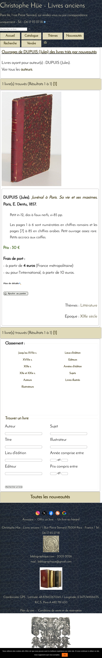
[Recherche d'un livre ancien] (13, 29)
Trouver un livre (17, 418)
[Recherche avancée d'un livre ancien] (14, 487)
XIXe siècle (88, 316)
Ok (65, 655)
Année (55, 453)
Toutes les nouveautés (50, 497)
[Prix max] (64, 473)
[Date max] (64, 460)
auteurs (26, 70)
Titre (8, 440)
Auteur (10, 426)
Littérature (88, 306)
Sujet (54, 426)
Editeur (10, 466)
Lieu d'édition (15, 453)
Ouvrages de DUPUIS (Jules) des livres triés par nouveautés (49, 52)
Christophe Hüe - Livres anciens (42, 5)
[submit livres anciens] (29, 29)
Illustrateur (58, 440)
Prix (53, 466)
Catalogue (31, 35)
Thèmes (71, 306)
